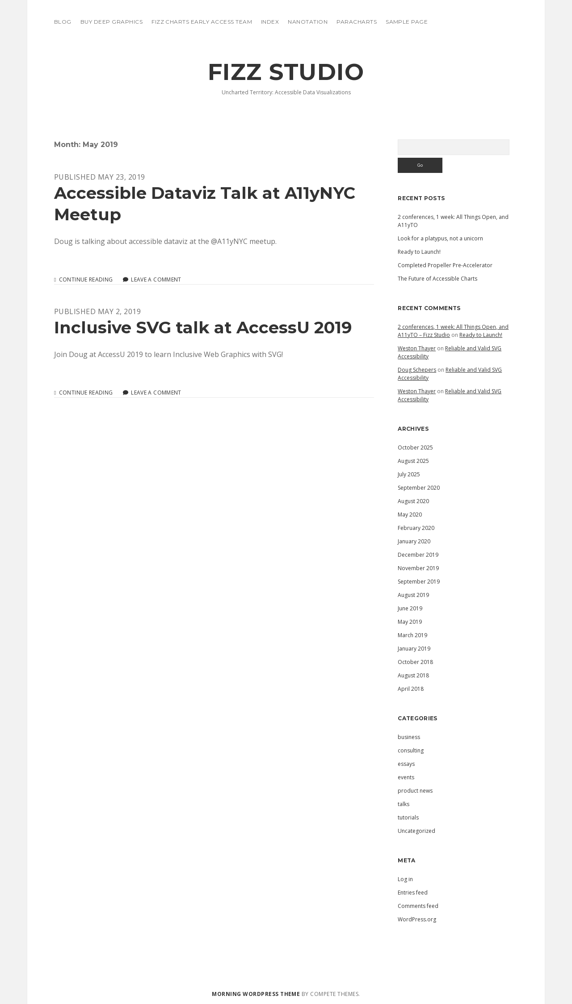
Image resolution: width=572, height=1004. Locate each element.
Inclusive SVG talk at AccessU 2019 (203, 327)
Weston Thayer (417, 348)
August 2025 (413, 461)
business (409, 737)
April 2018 (411, 689)
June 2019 (410, 608)
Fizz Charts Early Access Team (201, 21)
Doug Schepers (417, 370)
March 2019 (412, 635)
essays (406, 764)
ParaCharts (356, 21)
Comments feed (418, 906)
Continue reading (86, 280)
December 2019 (418, 555)
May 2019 (410, 622)
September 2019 (419, 581)
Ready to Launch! (419, 252)
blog (63, 21)
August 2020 (413, 501)
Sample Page (407, 21)
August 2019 (413, 595)
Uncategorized (416, 831)
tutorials (408, 817)
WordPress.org (417, 919)
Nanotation (308, 21)
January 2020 (414, 541)
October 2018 (415, 662)
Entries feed (413, 892)
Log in (405, 879)
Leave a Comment (156, 279)
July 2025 (409, 474)
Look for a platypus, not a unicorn (440, 238)
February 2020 (416, 528)
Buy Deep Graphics (111, 21)
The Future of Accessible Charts (437, 278)
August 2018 (413, 675)
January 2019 (414, 648)
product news (415, 790)
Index (270, 21)
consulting (411, 750)
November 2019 (418, 568)
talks (403, 804)
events (406, 777)
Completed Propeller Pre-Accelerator (445, 265)
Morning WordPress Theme (256, 994)
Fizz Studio (286, 72)
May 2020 (410, 514)
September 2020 (419, 487)
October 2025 (415, 447)
